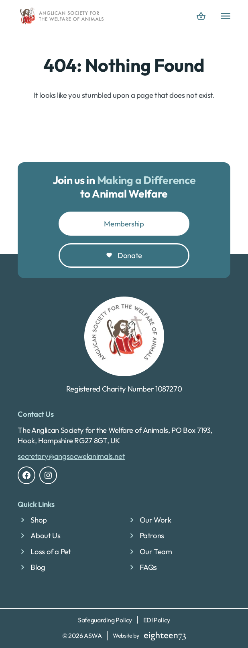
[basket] (201, 16)
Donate (130, 255)
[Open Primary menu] (225, 16)
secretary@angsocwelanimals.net (71, 456)
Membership (124, 223)
